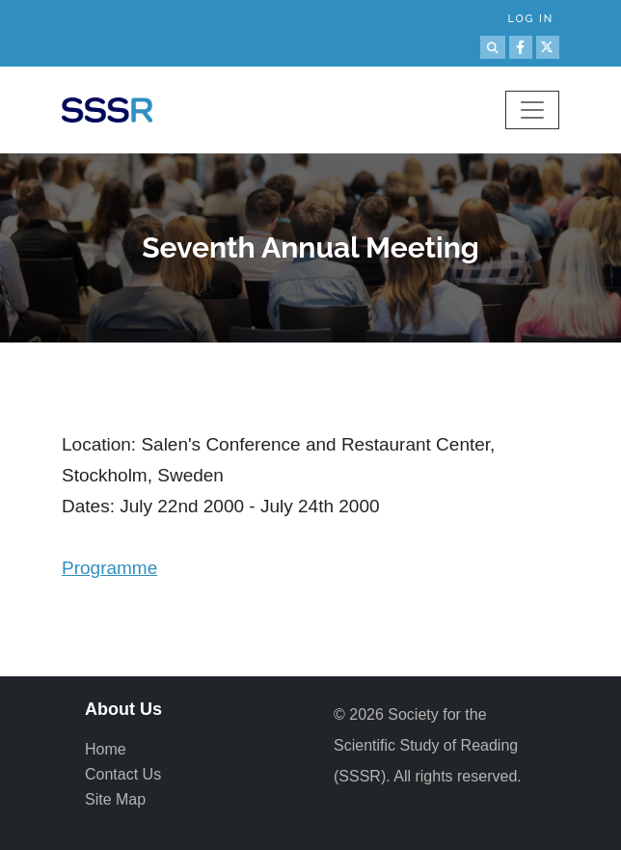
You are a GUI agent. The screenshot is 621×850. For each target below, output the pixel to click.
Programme (109, 568)
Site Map (115, 799)
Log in (530, 19)
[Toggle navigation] (532, 110)
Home (105, 749)
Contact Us (123, 774)
